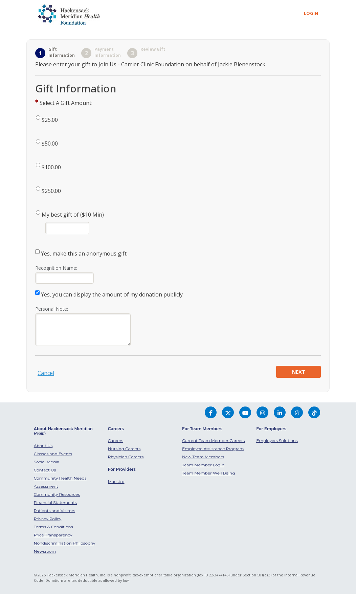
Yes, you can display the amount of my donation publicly (112, 294)
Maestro (116, 481)
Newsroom (45, 551)
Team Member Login (203, 464)
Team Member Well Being (208, 473)
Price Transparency (53, 534)
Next (298, 372)
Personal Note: (51, 309)
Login (311, 13)
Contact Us (45, 469)
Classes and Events (53, 453)
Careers (115, 440)
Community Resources (57, 494)
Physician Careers (126, 456)
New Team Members (203, 456)
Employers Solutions (277, 440)
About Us (43, 445)
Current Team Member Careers (213, 440)
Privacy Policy (48, 518)
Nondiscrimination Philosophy (64, 543)
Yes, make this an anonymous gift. (84, 253)
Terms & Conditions (53, 526)
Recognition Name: (56, 268)
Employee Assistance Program (213, 448)
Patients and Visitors (54, 510)
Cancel (46, 373)
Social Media (46, 461)
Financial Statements (55, 502)
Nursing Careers (124, 448)
